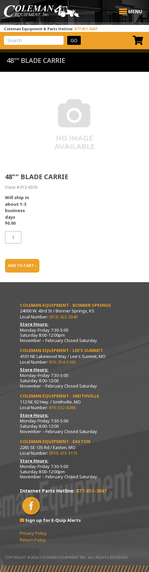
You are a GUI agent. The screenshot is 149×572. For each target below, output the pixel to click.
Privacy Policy (33, 533)
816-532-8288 (62, 407)
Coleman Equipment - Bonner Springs (65, 305)
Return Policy (33, 540)
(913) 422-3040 (63, 317)
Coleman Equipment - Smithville (59, 396)
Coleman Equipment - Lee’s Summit (61, 350)
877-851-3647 (85, 28)
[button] (135, 11)
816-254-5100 (62, 362)
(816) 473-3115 (63, 453)
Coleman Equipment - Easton (55, 441)
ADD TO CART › (22, 265)
